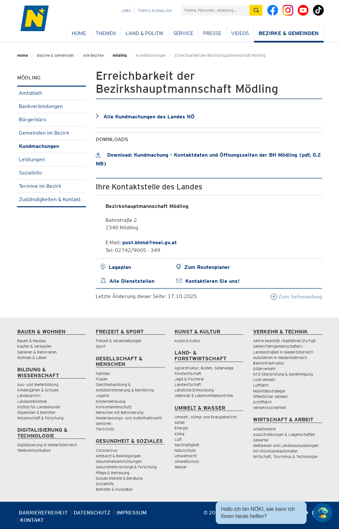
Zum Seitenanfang (296, 297)
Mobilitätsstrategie (269, 391)
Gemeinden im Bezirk (52, 133)
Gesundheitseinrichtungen (119, 461)
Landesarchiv (29, 395)
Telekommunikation (34, 450)
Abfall (180, 422)
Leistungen (52, 159)
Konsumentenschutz (114, 406)
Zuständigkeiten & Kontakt (52, 199)
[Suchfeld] (215, 10)
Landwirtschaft (188, 384)
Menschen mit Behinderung (119, 412)
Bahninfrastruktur (269, 363)
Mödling (120, 55)
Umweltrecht (186, 455)
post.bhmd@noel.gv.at (149, 242)
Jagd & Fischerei (189, 379)
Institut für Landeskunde (38, 406)
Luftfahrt (261, 385)
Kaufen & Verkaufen (34, 346)
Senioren (103, 423)
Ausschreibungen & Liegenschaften (284, 434)
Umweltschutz (187, 461)
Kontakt (32, 520)
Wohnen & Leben (32, 357)
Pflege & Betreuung (112, 472)
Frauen (102, 379)
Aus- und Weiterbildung (37, 384)
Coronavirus (106, 450)
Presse (212, 33)
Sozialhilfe (105, 483)
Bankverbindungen (52, 106)
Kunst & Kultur (187, 340)
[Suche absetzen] (255, 10)
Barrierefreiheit (43, 513)
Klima (179, 433)
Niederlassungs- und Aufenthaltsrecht (129, 417)
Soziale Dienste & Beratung (119, 478)
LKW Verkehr (264, 379)
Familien (103, 373)
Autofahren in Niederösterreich (280, 357)
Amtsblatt (52, 93)
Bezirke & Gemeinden (289, 33)
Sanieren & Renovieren (37, 352)
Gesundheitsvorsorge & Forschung (126, 466)
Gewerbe (260, 440)
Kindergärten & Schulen (38, 390)
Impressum (131, 513)
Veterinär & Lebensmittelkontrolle (204, 395)
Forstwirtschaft (188, 373)
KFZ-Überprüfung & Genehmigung (283, 374)
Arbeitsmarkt (264, 429)
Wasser (181, 466)
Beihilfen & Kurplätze (114, 489)
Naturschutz (185, 450)
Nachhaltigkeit (187, 444)
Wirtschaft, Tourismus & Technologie (285, 456)
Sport (100, 346)
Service (183, 33)
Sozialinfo (52, 173)
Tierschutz (105, 429)
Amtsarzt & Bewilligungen (118, 455)
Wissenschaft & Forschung (40, 417)
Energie (181, 428)
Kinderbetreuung (111, 401)
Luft (178, 439)
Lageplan (120, 267)
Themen (106, 33)
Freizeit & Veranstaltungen (118, 340)
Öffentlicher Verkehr (270, 396)
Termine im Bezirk (52, 186)
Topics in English (155, 10)
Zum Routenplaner (207, 267)
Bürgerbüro (52, 119)
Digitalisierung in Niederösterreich (47, 444)
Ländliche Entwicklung (194, 390)
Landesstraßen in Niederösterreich (283, 352)
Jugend (102, 395)
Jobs (126, 10)
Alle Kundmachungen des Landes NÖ (149, 117)
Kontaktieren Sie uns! (212, 281)
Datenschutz (92, 513)
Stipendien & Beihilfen (36, 412)
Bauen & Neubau (31, 340)
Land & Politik (144, 33)
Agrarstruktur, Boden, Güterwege (204, 368)
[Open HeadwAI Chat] (323, 513)
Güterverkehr (264, 368)
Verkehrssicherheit (269, 407)
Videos (240, 33)
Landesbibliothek (32, 401)
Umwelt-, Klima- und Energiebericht (205, 417)
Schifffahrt (262, 402)
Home (79, 33)
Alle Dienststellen (131, 281)
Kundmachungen (52, 146)
